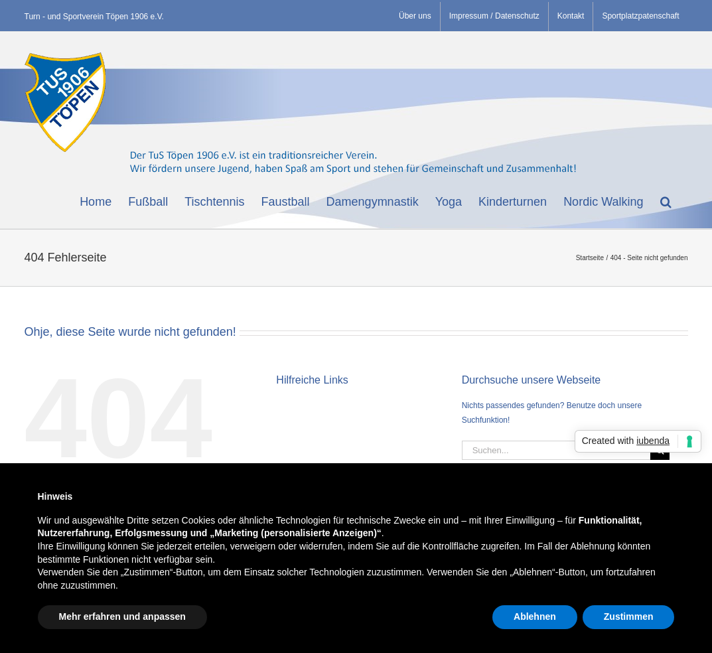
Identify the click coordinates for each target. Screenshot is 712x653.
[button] (666, 200)
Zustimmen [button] (629, 616)
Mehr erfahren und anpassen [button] (122, 616)
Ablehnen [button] (535, 616)
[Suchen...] (556, 450)
